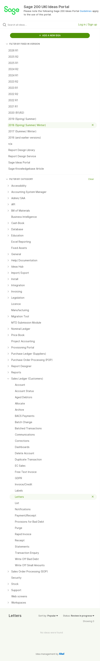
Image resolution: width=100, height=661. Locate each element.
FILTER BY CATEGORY (19, 179)
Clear (91, 179)
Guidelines (86, 11)
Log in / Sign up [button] (87, 24)
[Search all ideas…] (28, 25)
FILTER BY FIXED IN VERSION (23, 43)
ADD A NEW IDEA (50, 35)
